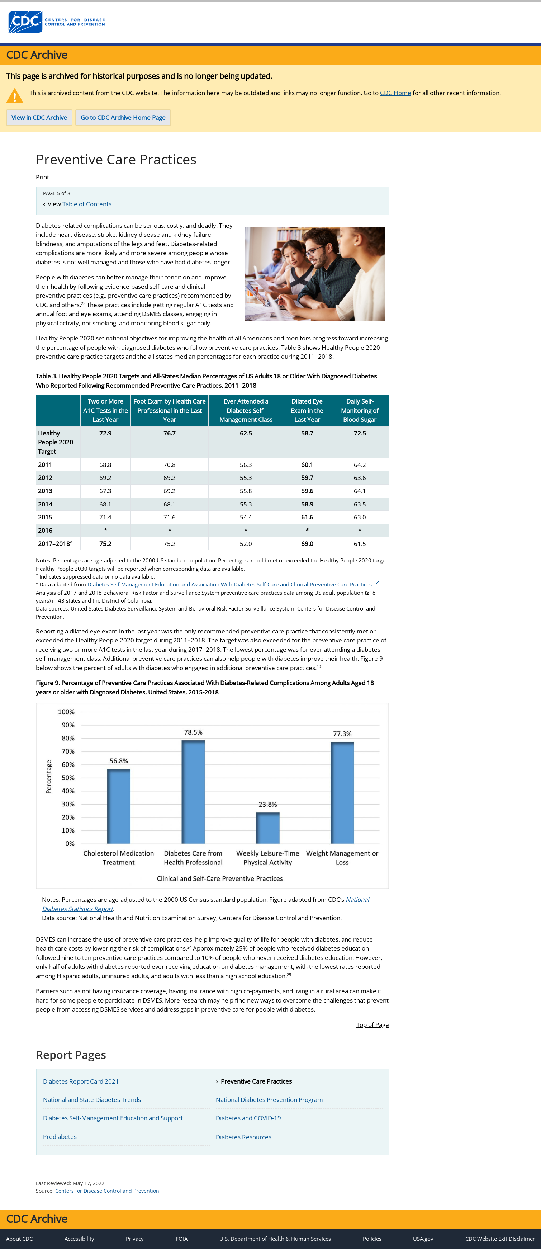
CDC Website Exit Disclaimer (500, 1238)
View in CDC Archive (39, 117)
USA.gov (423, 1238)
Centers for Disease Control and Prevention (107, 1190)
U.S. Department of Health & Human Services (275, 1238)
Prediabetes (60, 1136)
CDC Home (395, 93)
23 (83, 303)
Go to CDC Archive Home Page (123, 117)
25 (289, 974)
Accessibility (79, 1238)
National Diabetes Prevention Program (269, 1099)
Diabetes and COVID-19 (248, 1118)
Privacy (135, 1238)
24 (189, 947)
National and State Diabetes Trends (92, 1099)
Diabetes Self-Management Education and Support (113, 1118)
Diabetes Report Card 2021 (81, 1081)
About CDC (19, 1238)
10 (319, 666)
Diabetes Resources (243, 1137)
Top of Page (372, 1025)
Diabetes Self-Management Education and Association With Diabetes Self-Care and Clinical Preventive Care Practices (233, 584)
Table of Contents (86, 204)
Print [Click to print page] (42, 177)
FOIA (182, 1238)
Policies (372, 1238)
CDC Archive (36, 54)
